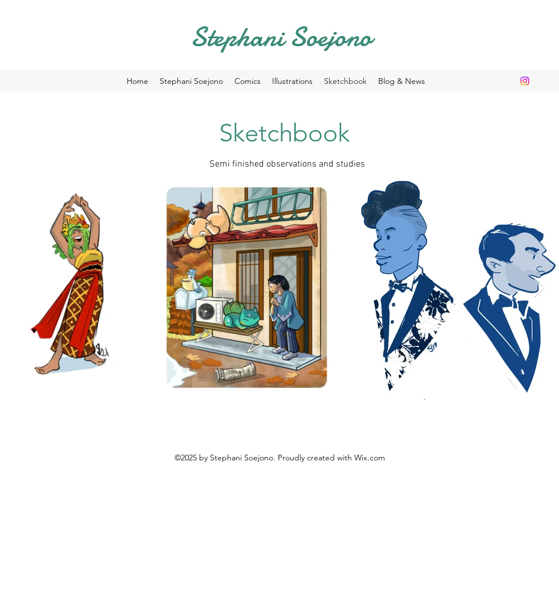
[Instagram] (524, 81)
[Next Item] (539, 288)
